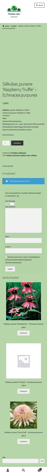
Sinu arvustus (10, 188)
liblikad (9, 137)
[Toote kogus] (6, 124)
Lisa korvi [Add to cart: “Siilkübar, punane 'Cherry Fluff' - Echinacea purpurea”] (23, 423)
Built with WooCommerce (12, 461)
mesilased (15, 137)
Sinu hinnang (10, 182)
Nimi (7, 218)
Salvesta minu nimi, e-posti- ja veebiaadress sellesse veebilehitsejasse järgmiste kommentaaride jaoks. (22, 241)
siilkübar (34, 137)
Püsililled (14, 26)
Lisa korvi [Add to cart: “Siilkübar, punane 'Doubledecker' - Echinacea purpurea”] (23, 314)
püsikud (22, 137)
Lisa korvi (17, 124)
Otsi (3, 439)
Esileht (7, 26)
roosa (28, 137)
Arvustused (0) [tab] (7, 147)
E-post (8, 228)
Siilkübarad (22, 134)
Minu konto (8, 470)
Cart (36, 469)
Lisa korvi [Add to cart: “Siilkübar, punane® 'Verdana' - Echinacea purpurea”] (23, 372)
